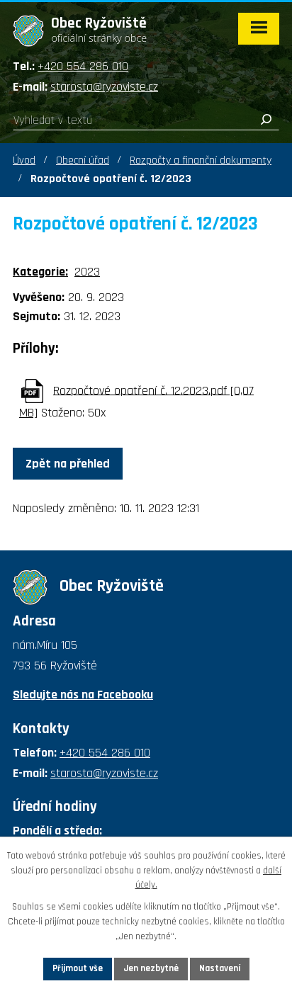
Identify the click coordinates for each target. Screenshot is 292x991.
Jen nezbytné (151, 968)
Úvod (24, 160)
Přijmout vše (77, 968)
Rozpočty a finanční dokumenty (200, 160)
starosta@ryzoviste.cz (104, 87)
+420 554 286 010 (83, 66)
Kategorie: (40, 272)
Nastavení (219, 968)
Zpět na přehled (68, 463)
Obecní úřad (82, 160)
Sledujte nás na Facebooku (83, 694)
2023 (87, 272)
